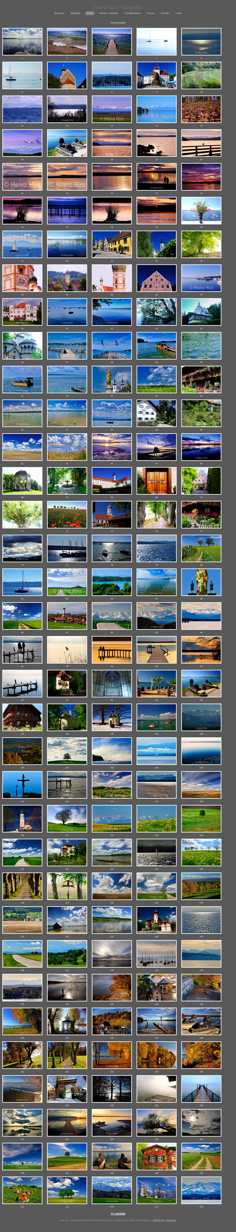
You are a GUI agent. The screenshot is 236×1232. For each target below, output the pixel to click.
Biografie (75, 13)
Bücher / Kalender (109, 13)
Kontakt (165, 13)
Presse (150, 13)
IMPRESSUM (159, 1220)
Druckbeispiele (132, 13)
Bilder (90, 13)
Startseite (59, 13)
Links (178, 13)
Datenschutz (171, 1220)
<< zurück (118, 1213)
